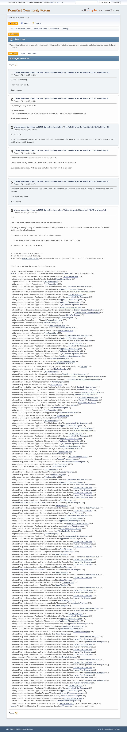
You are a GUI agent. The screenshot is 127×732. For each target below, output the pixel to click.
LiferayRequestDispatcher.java (86, 310)
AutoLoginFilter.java (79, 603)
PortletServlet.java (65, 330)
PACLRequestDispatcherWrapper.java (87, 377)
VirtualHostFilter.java (81, 631)
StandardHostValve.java (67, 701)
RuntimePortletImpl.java (86, 387)
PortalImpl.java (58, 382)
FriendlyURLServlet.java (67, 531)
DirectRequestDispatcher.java (74, 374)
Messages (13, 53)
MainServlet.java (66, 472)
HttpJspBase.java (60, 369)
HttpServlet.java (51, 281)
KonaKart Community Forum (29, 10)
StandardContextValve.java (71, 696)
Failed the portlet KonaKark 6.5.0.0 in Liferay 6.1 (85, 210)
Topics (22, 53)
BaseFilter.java (66, 500)
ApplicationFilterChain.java (77, 287)
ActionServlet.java (60, 464)
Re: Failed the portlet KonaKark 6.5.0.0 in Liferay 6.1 (86, 72)
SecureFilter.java (74, 503)
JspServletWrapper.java (67, 413)
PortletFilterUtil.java (67, 328)
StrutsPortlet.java (73, 315)
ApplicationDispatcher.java (70, 302)
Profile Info (13, 34)
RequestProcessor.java (78, 456)
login (52, 2)
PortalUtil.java (56, 384)
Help (99, 729)
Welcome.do (67, 274)
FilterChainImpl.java (57, 325)
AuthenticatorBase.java (72, 698)
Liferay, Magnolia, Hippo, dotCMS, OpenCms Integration (38, 72)
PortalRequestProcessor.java (73, 462)
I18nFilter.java (68, 582)
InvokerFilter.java (76, 294)
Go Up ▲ (117, 729)
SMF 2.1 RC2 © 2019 (13, 729)
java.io (13, 274)
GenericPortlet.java (54, 320)
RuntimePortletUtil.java (87, 402)
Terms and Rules (107, 729)
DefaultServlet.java (70, 276)
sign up (60, 2)
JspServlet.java (63, 415)
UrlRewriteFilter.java (68, 657)
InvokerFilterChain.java (82, 292)
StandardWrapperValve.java (71, 693)
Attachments (32, 53)
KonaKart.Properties (30, 258)
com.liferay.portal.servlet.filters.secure (29, 503)
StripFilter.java (68, 552)
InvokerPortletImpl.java (59, 359)
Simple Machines (27, 729)
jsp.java (84, 366)
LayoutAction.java (71, 449)
